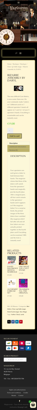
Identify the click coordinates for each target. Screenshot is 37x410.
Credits (25, 393)
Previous (16, 88)
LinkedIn (17, 321)
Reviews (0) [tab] (13, 150)
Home (9, 64)
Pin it (21, 321)
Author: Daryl (15, 314)
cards (22, 314)
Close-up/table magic (14, 67)
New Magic (23, 312)
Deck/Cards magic (13, 312)
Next (21, 88)
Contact (20, 395)
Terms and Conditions (14, 393)
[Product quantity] (10, 131)
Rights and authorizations (17, 390)
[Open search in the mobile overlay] (15, 360)
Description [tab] (13, 143)
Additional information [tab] (17, 147)
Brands (14, 395)
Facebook (13, 321)
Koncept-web (22, 407)
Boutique (16, 64)
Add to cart (14, 136)
